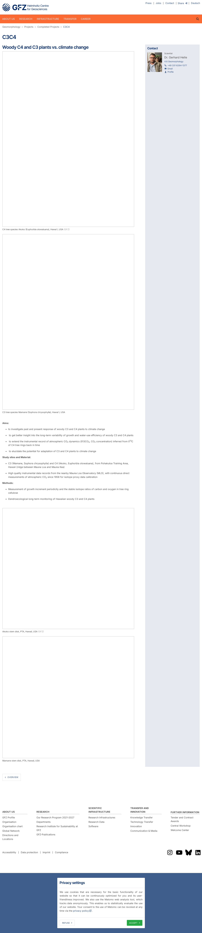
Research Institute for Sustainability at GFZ (57, 828)
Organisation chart (12, 826)
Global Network (11, 830)
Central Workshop (181, 825)
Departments (43, 821)
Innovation (136, 826)
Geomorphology (11, 26)
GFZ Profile (8, 817)
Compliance (61, 852)
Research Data (96, 821)
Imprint (46, 852)
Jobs (158, 3)
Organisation (9, 821)
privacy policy (81, 910)
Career (86, 18)
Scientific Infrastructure (99, 810)
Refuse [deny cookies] (66, 923)
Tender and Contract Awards (182, 819)
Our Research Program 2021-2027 (55, 817)
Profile (171, 72)
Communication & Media (143, 830)
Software (93, 826)
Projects (28, 26)
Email (170, 68)
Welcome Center (180, 830)
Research (25, 18)
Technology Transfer (141, 821)
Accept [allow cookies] (133, 923)
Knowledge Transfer (141, 817)
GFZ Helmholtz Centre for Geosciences (25, 7)
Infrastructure (48, 18)
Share (181, 3)
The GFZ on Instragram (170, 852)
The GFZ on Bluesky (188, 852)
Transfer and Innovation (139, 810)
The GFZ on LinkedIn (198, 852)
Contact (169, 3)
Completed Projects (48, 26)
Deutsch (195, 3)
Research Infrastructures (101, 817)
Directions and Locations (10, 837)
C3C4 (66, 26)
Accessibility (9, 852)
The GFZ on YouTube (179, 852)
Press (148, 3)
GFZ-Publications (45, 834)
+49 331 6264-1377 (177, 65)
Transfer (69, 18)
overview (12, 777)
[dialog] (101, 903)
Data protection (29, 852)
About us (8, 18)
